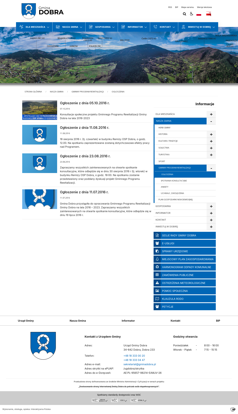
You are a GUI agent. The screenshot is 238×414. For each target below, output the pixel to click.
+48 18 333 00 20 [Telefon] (134, 355)
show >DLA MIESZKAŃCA (211, 114)
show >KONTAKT (211, 220)
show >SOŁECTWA (211, 148)
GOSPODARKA (163, 206)
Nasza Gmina (78, 320)
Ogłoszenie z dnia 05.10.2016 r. (85, 103)
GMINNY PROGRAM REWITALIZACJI (175, 167)
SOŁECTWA (164, 147)
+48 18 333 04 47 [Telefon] (134, 360)
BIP (176, 7)
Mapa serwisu (187, 7)
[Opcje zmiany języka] (198, 13)
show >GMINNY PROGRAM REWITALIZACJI (211, 168)
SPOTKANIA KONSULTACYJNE (174, 180)
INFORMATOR (162, 212)
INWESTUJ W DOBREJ (166, 226)
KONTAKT (160, 219)
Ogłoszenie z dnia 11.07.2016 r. (84, 192)
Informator (128, 320)
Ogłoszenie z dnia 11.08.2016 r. (84, 128)
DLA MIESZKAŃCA (165, 114)
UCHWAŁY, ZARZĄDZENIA (172, 193)
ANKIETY (164, 187)
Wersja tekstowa (204, 7)
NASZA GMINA (163, 120)
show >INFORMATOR (211, 213)
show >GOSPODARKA (211, 206)
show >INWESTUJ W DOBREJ (211, 226)
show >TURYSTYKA (211, 154)
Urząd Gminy (26, 320)
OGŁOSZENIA (167, 174)
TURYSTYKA (164, 154)
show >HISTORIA (211, 134)
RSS (170, 7)
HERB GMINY (164, 127)
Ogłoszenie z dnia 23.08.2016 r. (85, 156)
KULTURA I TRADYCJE (168, 140)
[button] (191, 13)
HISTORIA (163, 134)
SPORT (162, 161)
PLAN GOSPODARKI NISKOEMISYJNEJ (176, 199)
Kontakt (175, 320)
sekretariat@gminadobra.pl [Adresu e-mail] (139, 364)
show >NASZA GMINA (211, 121)
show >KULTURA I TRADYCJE (211, 141)
